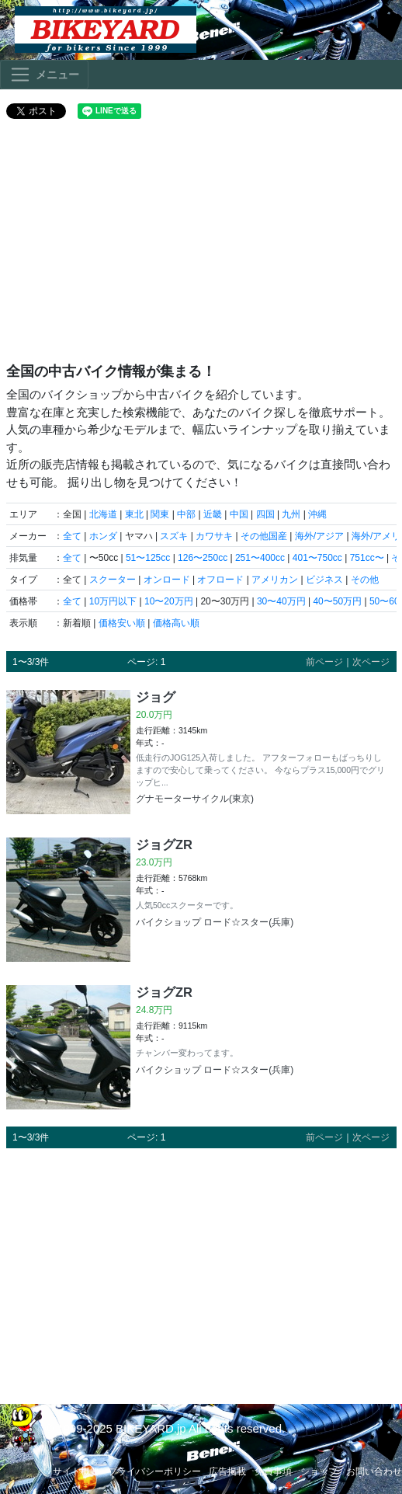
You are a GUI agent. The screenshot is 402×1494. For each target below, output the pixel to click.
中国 (239, 514)
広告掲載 (227, 1471)
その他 (365, 579)
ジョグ (155, 697)
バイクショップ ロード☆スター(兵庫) (214, 922)
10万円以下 (113, 601)
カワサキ (214, 536)
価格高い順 (176, 623)
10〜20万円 (168, 601)
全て (72, 536)
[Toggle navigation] (44, 74)
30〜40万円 (281, 601)
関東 (160, 514)
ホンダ (103, 536)
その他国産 (264, 536)
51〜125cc (148, 557)
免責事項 (273, 1471)
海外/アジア (319, 536)
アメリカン (274, 579)
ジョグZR (164, 844)
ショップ (319, 1471)
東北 (134, 514)
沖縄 (317, 514)
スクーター (112, 579)
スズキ (174, 536)
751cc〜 (367, 557)
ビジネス (324, 579)
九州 (291, 514)
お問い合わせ (374, 1471)
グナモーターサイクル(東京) (195, 798)
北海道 (103, 514)
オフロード (220, 579)
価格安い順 (122, 623)
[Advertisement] (201, 247)
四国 (265, 514)
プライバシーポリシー (154, 1471)
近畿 (212, 514)
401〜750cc (317, 557)
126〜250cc (202, 557)
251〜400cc (260, 557)
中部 (186, 514)
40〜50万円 (337, 601)
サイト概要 (76, 1471)
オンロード (167, 579)
